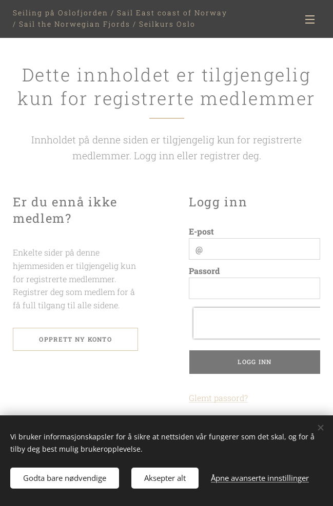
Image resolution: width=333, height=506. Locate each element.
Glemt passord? (218, 397)
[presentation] (259, 323)
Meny (310, 19)
